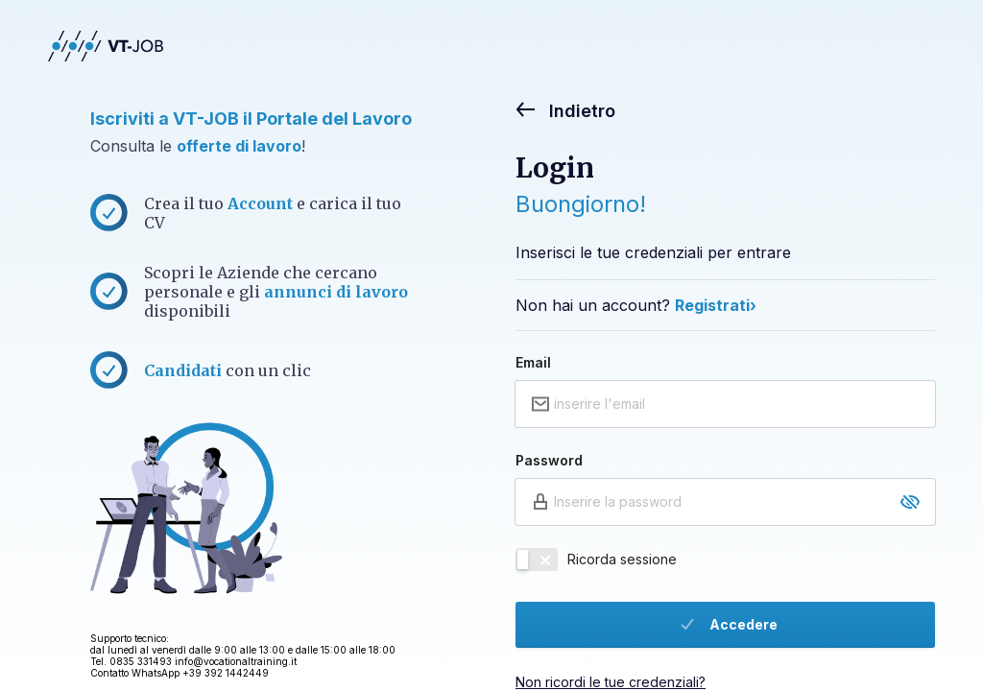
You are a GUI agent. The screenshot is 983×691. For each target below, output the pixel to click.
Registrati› (715, 305)
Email (533, 362)
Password (549, 460)
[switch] (536, 559)
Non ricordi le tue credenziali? (610, 682)
